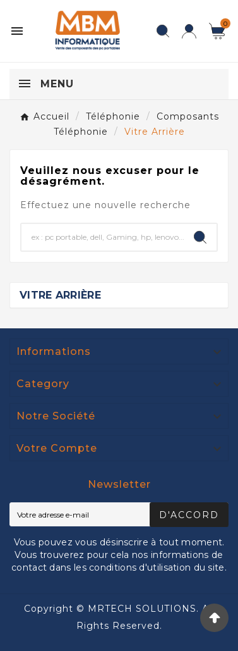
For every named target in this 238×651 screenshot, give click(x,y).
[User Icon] (189, 31)
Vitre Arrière (60, 295)
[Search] (200, 237)
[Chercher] (102, 237)
